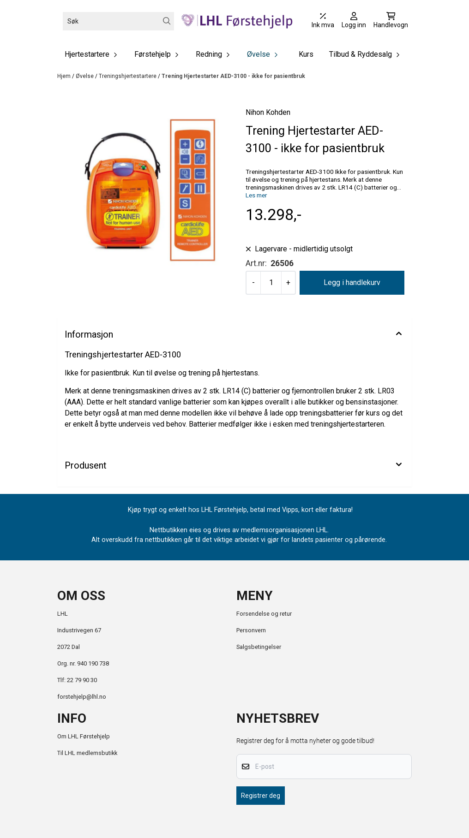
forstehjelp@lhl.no (81, 696)
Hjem (64, 76)
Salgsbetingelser (258, 646)
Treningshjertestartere (128, 76)
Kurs (306, 54)
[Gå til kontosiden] (354, 21)
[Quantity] (270, 283)
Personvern (251, 630)
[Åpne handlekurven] (391, 21)
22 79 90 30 (82, 680)
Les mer (256, 195)
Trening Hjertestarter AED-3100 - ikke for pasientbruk (233, 76)
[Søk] (118, 21)
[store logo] (237, 21)
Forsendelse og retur (264, 613)
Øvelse (85, 76)
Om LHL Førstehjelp (83, 736)
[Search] (167, 21)
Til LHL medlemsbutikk (87, 752)
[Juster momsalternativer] (323, 21)
